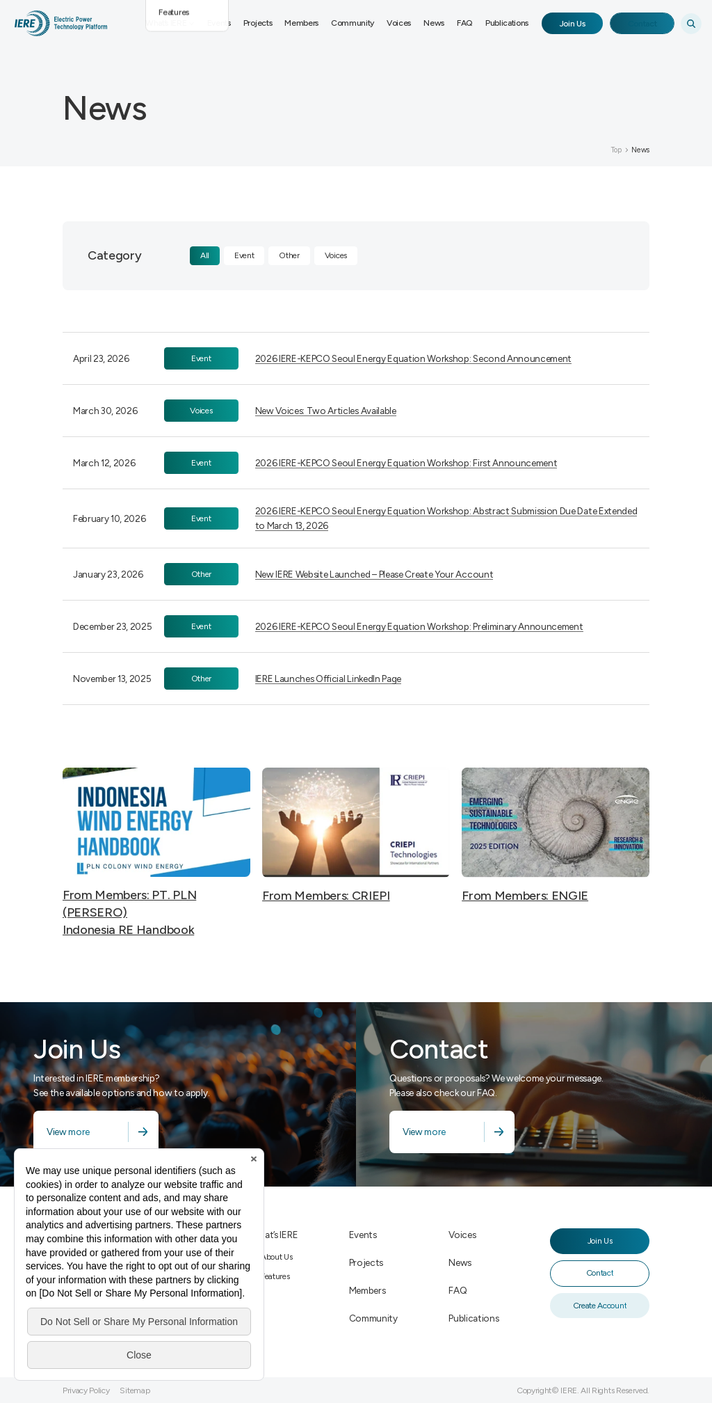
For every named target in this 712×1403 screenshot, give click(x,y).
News (433, 23)
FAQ (465, 23)
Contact (642, 24)
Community (352, 23)
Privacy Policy (86, 1390)
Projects (257, 23)
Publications (506, 23)
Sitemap (134, 1390)
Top (616, 149)
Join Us (572, 24)
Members (301, 23)
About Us (276, 1257)
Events (219, 23)
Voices (399, 23)
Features (275, 1276)
